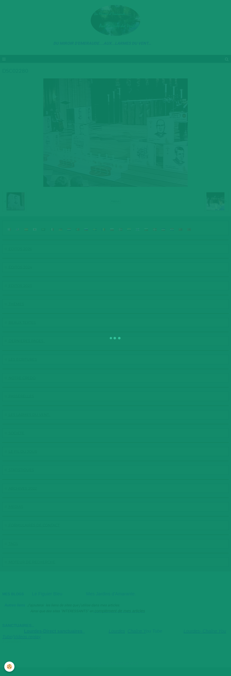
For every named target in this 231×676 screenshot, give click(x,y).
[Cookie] (10, 667)
